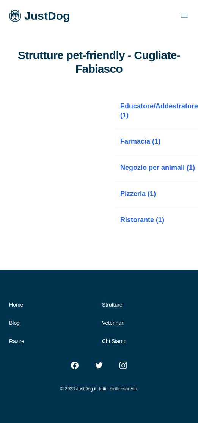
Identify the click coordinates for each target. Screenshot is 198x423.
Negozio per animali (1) (157, 167)
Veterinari (113, 323)
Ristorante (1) (142, 220)
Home (16, 305)
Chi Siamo (114, 341)
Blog (14, 323)
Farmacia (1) (140, 141)
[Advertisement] (58, 145)
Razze (16, 341)
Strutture (112, 305)
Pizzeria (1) (138, 193)
